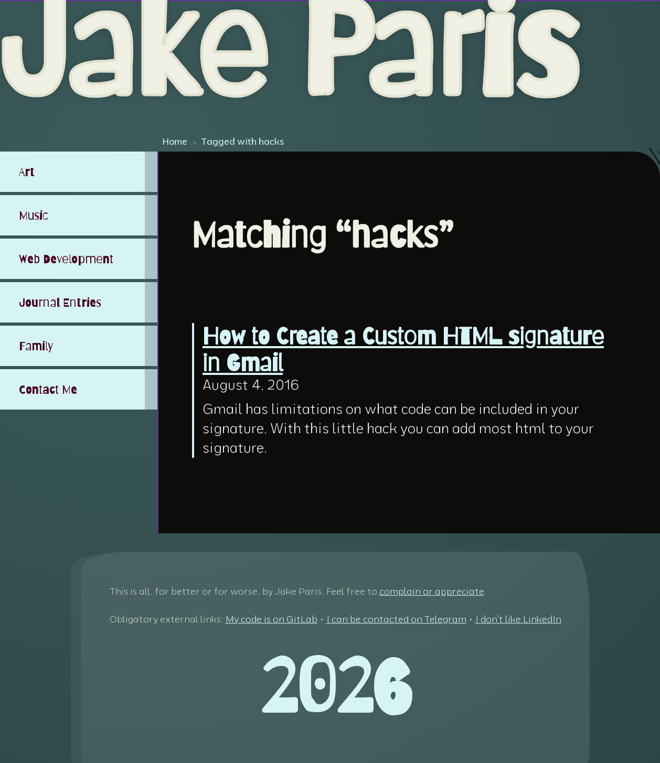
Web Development (66, 258)
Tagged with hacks (242, 141)
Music (33, 215)
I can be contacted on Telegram (396, 619)
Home (174, 141)
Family (36, 345)
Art (27, 171)
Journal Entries (60, 302)
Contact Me (48, 389)
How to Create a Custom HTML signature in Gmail (403, 350)
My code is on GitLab (271, 619)
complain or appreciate (431, 591)
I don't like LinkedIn (518, 619)
